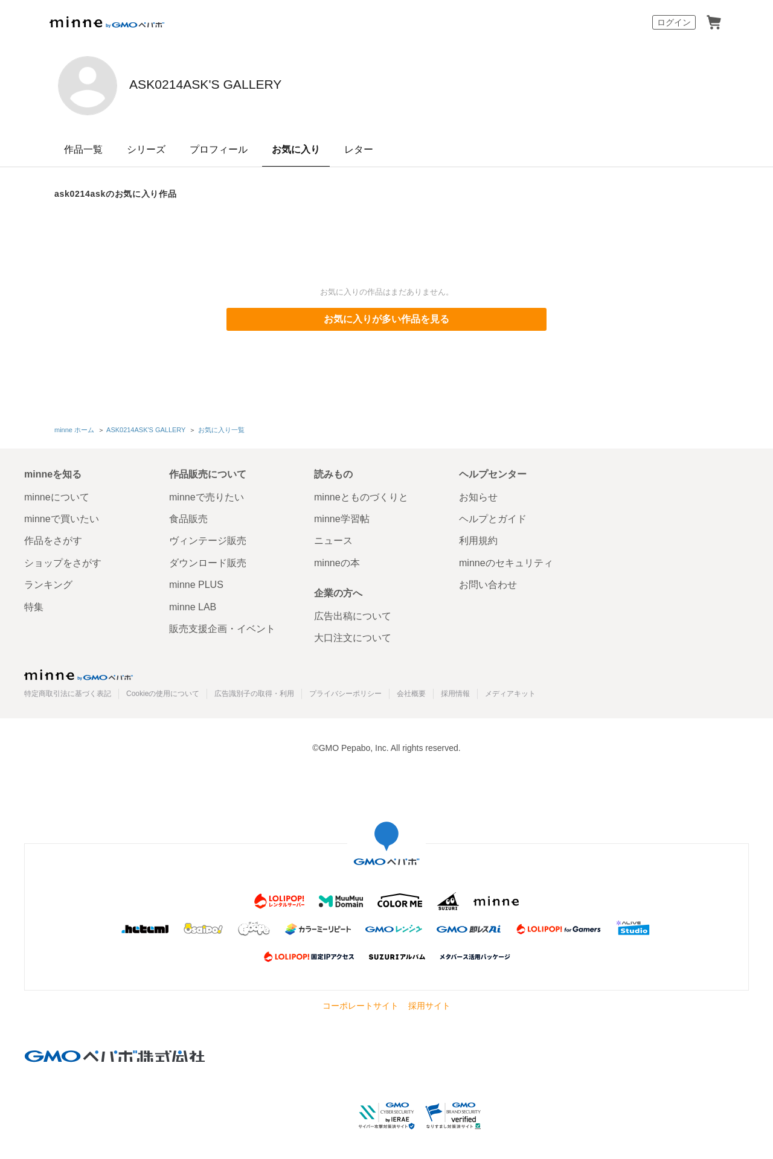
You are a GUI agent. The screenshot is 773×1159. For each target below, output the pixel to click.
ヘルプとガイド (493, 516)
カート (713, 22)
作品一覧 (83, 149)
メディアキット (510, 691)
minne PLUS (196, 582)
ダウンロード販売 (207, 560)
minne (78, 671)
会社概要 (411, 691)
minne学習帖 (342, 516)
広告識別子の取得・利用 (254, 691)
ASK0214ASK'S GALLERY (273, 84)
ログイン (674, 22)
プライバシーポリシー (345, 691)
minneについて (56, 494)
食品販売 (188, 516)
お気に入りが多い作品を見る (386, 319)
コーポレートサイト (360, 1003)
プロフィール (219, 149)
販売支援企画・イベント (222, 626)
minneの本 (337, 560)
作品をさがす (53, 538)
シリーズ (146, 149)
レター (358, 149)
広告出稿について (352, 613)
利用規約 (478, 538)
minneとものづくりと (361, 494)
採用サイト (429, 1003)
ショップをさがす (62, 560)
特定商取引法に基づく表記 (67, 691)
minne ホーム (74, 428)
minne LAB (192, 604)
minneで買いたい (61, 516)
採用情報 (455, 691)
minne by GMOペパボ (107, 22)
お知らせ (478, 494)
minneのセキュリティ (506, 560)
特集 (33, 604)
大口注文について (352, 635)
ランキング (48, 582)
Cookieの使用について (162, 691)
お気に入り (296, 149)
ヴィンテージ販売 (207, 538)
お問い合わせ (488, 582)
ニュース (333, 538)
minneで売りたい (206, 494)
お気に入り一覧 (220, 428)
